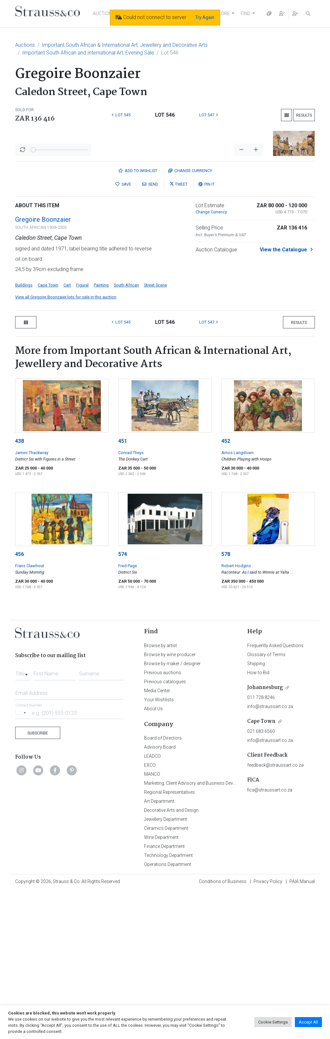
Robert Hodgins (236, 713)
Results (304, 115)
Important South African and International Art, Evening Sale (88, 53)
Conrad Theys (131, 600)
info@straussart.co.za (270, 854)
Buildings (24, 433)
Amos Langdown (237, 600)
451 (122, 589)
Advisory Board (160, 895)
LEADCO (152, 904)
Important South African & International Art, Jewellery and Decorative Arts (125, 45)
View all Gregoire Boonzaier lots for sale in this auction (65, 444)
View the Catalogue (283, 397)
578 (225, 702)
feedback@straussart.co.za (275, 913)
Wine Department (161, 985)
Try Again (204, 17)
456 (19, 702)
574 (122, 702)
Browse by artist (160, 793)
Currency (190, 318)
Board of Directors (163, 885)
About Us (153, 856)
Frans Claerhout (29, 713)
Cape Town (48, 433)
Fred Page (127, 713)
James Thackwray (31, 600)
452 (225, 589)
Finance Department (164, 994)
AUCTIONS (104, 13)
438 (19, 589)
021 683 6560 (261, 879)
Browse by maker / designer (172, 811)
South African (126, 433)
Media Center (157, 838)
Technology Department (168, 1003)
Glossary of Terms (266, 802)
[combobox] (23, 819)
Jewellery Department (165, 967)
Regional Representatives (169, 940)
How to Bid (258, 820)
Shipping (256, 811)
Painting (101, 433)
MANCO (152, 922)
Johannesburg (265, 835)
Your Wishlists (159, 847)
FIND (245, 13)
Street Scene (155, 433)
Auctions (25, 45)
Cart (67, 433)
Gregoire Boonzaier (43, 367)
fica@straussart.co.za (269, 937)
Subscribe (37, 881)
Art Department (159, 949)
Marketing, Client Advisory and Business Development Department (210, 931)
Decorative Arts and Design (171, 958)
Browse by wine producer (170, 802)
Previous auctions (162, 820)
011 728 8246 (261, 845)
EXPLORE (220, 13)
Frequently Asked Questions (275, 793)
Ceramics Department (166, 976)
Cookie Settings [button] (273, 1022)
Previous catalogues (165, 829)
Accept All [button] (308, 1022)
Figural (82, 433)
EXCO (150, 913)
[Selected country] (21, 861)
